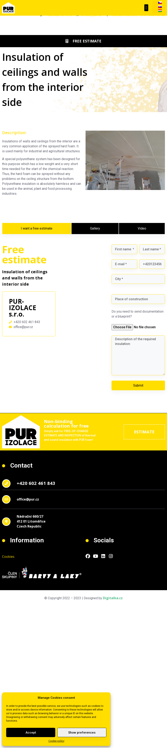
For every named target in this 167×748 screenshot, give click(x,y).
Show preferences (81, 732)
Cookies (8, 556)
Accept (31, 732)
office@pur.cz (28, 499)
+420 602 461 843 (36, 483)
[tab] (36, 228)
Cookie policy (56, 741)
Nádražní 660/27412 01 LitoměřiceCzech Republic (31, 521)
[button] (146, 7)
